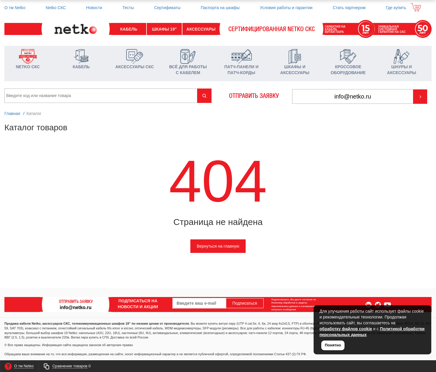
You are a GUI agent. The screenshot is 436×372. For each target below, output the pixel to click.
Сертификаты (167, 7)
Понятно (333, 345)
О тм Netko (14, 7)
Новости (94, 7)
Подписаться (244, 303)
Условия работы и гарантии (286, 7)
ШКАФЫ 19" (164, 29)
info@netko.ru (75, 307)
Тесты (128, 7)
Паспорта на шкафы (220, 7)
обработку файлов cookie (345, 328)
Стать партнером (349, 7)
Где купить (396, 7)
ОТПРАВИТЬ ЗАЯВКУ (254, 95)
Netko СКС (56, 7)
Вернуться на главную (218, 246)
